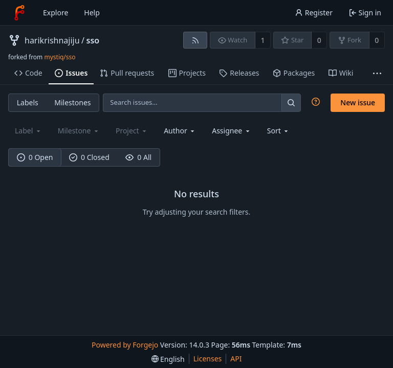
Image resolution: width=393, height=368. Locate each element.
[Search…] (291, 102)
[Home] (19, 13)
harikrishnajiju (52, 40)
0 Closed (89, 157)
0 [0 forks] (377, 40)
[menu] (278, 130)
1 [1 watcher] (263, 40)
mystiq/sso (59, 57)
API (236, 358)
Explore (55, 12)
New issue (357, 102)
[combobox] (180, 130)
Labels (27, 102)
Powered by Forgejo (125, 345)
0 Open (35, 157)
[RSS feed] (195, 40)
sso (93, 40)
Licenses (207, 358)
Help (92, 12)
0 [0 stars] (319, 40)
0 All (138, 157)
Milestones (72, 102)
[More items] (377, 73)
